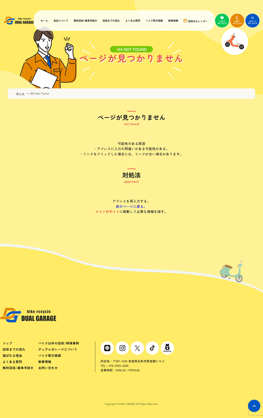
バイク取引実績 (153, 20)
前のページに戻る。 (131, 206)
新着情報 (172, 20)
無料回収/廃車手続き (85, 20)
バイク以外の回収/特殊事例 (58, 343)
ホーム (44, 20)
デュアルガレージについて (57, 349)
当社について (60, 20)
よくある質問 (132, 20)
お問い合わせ (48, 367)
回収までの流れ (111, 20)
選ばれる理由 (12, 355)
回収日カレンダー (194, 20)
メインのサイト (107, 211)
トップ (7, 343)
